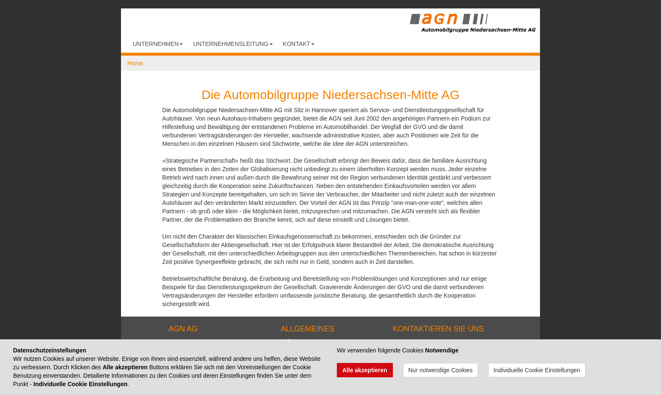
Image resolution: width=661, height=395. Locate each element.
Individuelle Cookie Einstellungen (537, 370)
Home (135, 63)
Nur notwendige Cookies (440, 370)
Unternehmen (158, 43)
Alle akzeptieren (364, 370)
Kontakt (298, 43)
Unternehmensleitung (233, 43)
